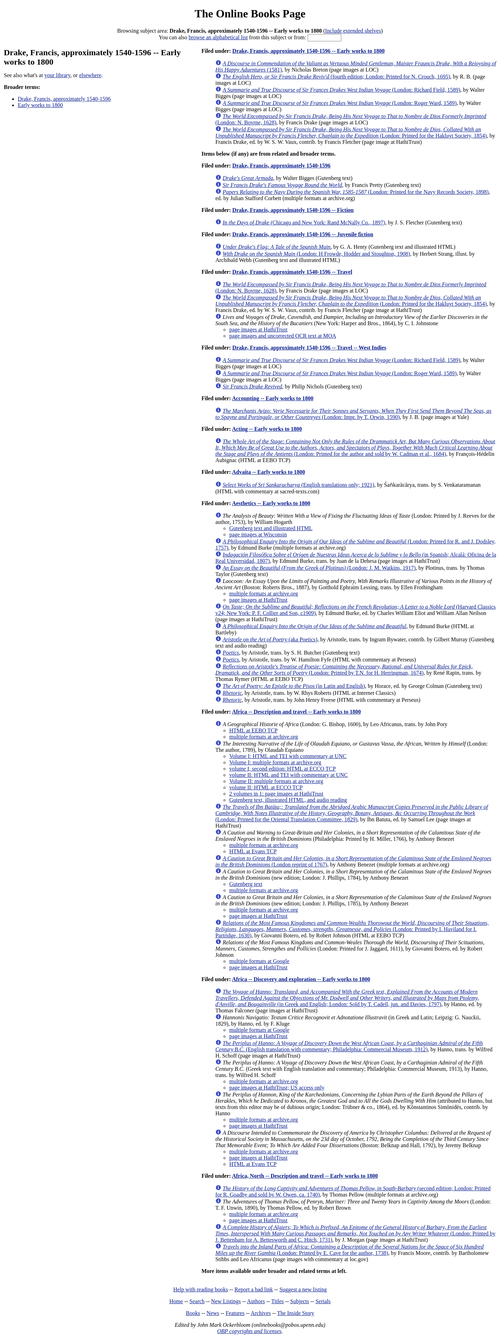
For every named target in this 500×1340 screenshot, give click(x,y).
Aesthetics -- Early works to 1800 (271, 503)
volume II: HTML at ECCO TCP (265, 787)
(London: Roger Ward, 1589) (340, 103)
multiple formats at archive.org (263, 594)
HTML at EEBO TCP (253, 730)
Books (193, 1313)
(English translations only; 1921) (298, 485)
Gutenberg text (245, 884)
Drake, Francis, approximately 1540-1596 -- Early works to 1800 (308, 51)
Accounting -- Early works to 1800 (272, 398)
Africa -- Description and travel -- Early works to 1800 (296, 712)
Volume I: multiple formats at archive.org (275, 762)
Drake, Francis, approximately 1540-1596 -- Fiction (292, 210)
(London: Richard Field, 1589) (341, 90)
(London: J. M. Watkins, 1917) (319, 568)
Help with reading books (200, 1289)
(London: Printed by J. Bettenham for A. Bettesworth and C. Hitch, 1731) (355, 1233)
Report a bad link (253, 1289)
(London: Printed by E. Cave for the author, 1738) (349, 1250)
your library (57, 75)
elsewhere (90, 75)
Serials (323, 1301)
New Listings (226, 1301)
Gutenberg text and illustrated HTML (270, 528)
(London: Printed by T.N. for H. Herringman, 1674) (344, 670)
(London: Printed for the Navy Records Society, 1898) (356, 192)
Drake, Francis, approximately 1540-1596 (64, 99)
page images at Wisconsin (258, 534)
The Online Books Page (249, 13)
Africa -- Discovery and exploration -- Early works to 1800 (301, 979)
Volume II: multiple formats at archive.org (276, 781)
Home (176, 1301)
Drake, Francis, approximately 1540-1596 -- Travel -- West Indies (309, 348)
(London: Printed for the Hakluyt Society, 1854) (351, 132)
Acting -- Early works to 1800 (267, 429)
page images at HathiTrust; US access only (276, 1088)
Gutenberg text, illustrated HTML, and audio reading (288, 800)
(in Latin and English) (294, 686)
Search (197, 1301)
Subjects (299, 1301)
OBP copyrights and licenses (249, 1331)
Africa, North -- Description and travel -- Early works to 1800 (305, 1176)
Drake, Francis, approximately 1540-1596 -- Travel (292, 272)
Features (235, 1313)
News (213, 1313)
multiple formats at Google (259, 961)
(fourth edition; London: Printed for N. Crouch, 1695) (336, 77)
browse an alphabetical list (218, 37)
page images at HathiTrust (258, 329)
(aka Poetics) (270, 639)
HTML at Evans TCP (252, 851)
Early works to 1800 (40, 105)
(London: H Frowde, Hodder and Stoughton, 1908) (316, 254)
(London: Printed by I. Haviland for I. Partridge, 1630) (352, 929)
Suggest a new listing (303, 1289)
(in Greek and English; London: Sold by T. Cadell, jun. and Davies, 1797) (347, 998)
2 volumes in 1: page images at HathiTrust (276, 794)
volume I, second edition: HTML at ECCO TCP (282, 769)
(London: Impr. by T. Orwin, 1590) (353, 414)
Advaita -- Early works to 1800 (268, 472)
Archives (261, 1313)
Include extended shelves (353, 31)
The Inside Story (295, 1313)
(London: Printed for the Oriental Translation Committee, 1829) (351, 813)
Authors (256, 1301)
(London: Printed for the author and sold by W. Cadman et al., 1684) (355, 447)
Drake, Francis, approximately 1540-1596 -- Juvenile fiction (302, 234)
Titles (277, 1301)
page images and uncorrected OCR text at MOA (282, 336)
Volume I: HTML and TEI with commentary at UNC (287, 756)
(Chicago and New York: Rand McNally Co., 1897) (304, 222)
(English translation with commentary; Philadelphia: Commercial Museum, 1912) (349, 1046)
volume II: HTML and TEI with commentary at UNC (288, 775)
